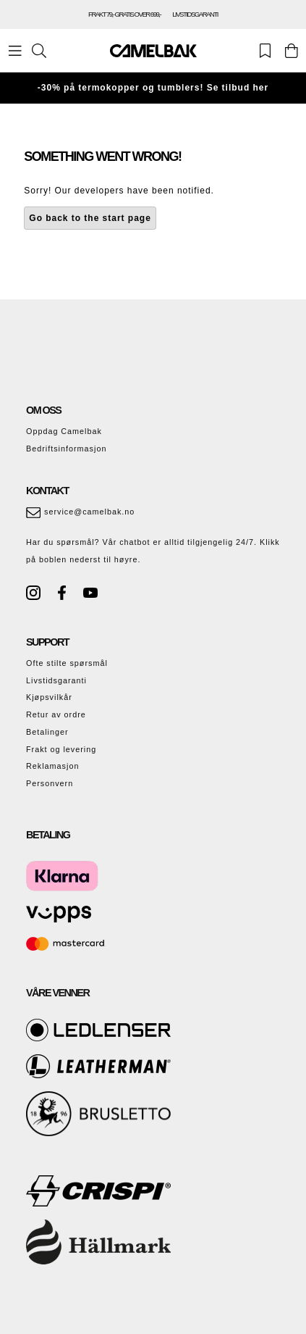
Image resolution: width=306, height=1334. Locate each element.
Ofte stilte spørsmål (67, 663)
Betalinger (47, 732)
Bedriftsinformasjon (66, 448)
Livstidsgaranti (56, 680)
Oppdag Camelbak (64, 431)
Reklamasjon (52, 766)
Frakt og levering (61, 749)
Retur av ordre (56, 714)
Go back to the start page (90, 218)
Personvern (49, 783)
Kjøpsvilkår (49, 697)
